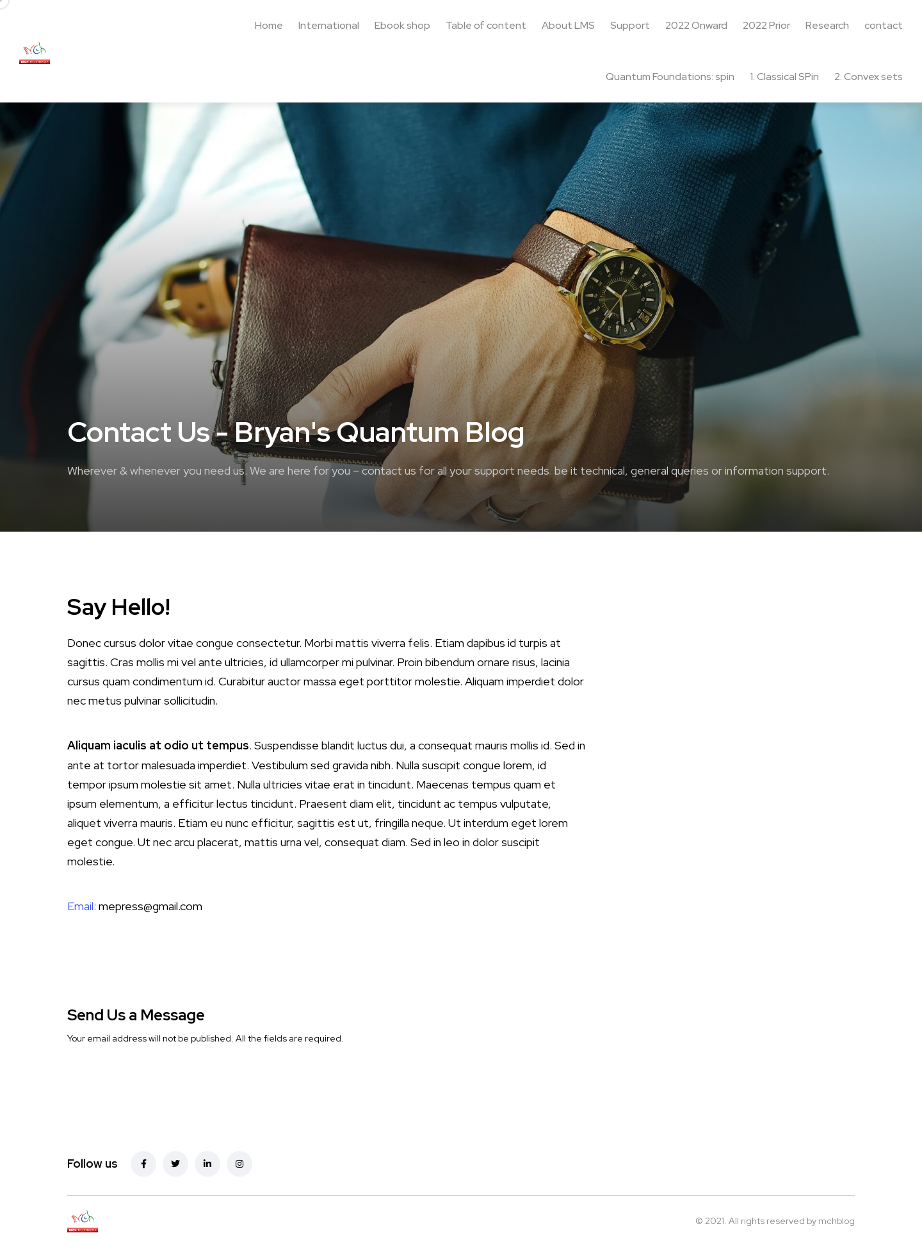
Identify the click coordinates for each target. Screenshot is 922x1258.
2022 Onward (696, 25)
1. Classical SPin (784, 76)
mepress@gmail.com (150, 906)
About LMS (568, 25)
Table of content (486, 25)
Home (269, 25)
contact (883, 25)
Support (630, 25)
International (328, 25)
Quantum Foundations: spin (670, 76)
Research (827, 25)
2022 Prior (766, 25)
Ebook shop (402, 25)
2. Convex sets (868, 76)
